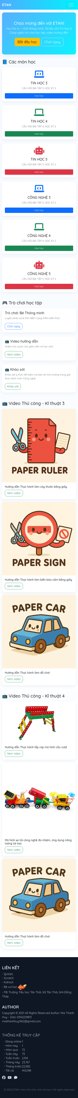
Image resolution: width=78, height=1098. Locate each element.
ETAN (6, 5)
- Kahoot (7, 982)
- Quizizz (7, 974)
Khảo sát (13, 386)
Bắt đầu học (27, 42)
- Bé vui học (14, 987)
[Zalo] (15, 1077)
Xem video (14, 354)
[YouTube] (10, 1077)
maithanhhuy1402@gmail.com (21, 1021)
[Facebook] (4, 1077)
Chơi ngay (52, 42)
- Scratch (8, 978)
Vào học (39, 95)
